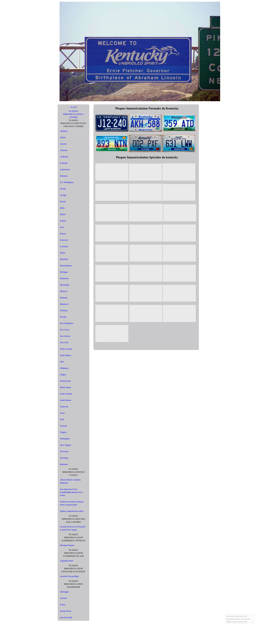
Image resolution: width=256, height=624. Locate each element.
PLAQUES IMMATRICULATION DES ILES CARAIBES (73, 519)
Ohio (62, 362)
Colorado (64, 163)
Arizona (63, 144)
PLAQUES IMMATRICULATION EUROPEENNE (73, 584)
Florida (63, 189)
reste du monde (66, 617)
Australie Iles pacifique (69, 576)
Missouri (63, 291)
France (63, 604)
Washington (65, 438)
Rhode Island (65, 387)
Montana (63, 297)
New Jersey (64, 330)
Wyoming (64, 458)
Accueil (73, 107)
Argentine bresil (66, 561)
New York (64, 342)
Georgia (63, 195)
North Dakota (65, 355)
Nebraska (64, 310)
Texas (62, 413)
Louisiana (64, 246)
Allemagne (64, 592)
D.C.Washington (67, 182)
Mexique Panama (67, 545)
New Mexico (65, 336)
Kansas (63, 233)
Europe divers (65, 611)
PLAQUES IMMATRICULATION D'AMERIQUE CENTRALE (73, 537)
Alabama (63, 131)
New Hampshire (66, 323)
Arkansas (64, 150)
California (64, 156)
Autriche (63, 598)
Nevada (63, 317)
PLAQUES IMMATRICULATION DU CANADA (73, 472)
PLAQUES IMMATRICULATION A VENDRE (73, 114)
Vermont (63, 426)
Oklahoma (64, 368)
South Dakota (65, 400)
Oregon (63, 374)
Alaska (63, 137)
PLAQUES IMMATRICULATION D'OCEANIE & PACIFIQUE (73, 568)
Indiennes (64, 464)
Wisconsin (64, 451)
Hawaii (63, 201)
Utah (62, 419)
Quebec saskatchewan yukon (72, 511)
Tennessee (64, 406)
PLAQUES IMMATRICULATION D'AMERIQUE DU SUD (73, 553)
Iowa (62, 227)
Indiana (63, 221)
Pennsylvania (65, 381)
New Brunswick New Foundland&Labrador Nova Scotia (71, 492)
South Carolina (66, 394)
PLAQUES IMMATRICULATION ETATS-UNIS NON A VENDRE (73, 123)
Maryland (64, 259)
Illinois (63, 214)
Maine (62, 253)
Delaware (64, 176)
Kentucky (64, 240)
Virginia (63, 432)
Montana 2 (64, 304)
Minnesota (64, 278)
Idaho (62, 208)
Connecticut (65, 169)
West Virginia (65, 445)
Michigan (64, 272)
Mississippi (64, 285)
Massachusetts (66, 265)
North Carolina (66, 349)
